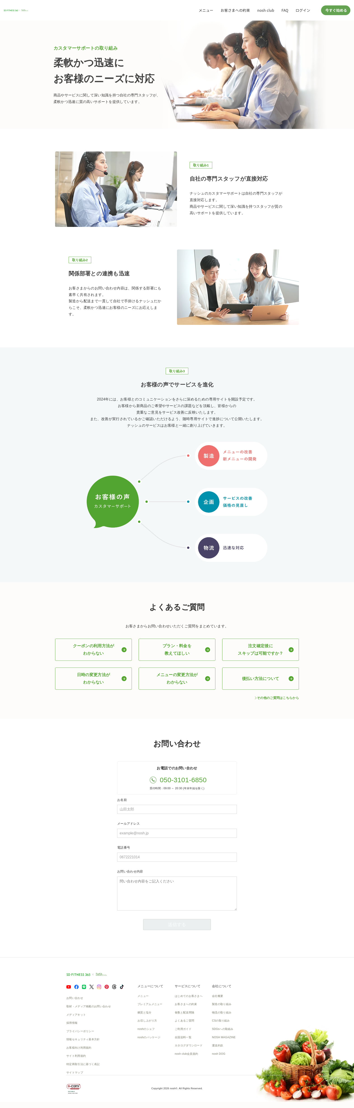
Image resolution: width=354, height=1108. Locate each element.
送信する (177, 924)
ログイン (303, 10)
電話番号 (123, 847)
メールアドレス (128, 823)
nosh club (265, 10)
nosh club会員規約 (186, 1053)
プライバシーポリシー (80, 1031)
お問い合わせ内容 (130, 871)
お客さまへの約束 (235, 10)
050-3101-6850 (183, 780)
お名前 (122, 799)
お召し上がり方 (147, 1020)
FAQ (285, 10)
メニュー (206, 10)
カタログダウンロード (189, 1045)
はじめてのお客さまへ (189, 996)
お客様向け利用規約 (78, 1047)
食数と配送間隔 (184, 1012)
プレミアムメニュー (150, 1004)
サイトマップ (74, 1072)
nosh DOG (218, 1053)
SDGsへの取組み (222, 1029)
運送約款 (217, 1045)
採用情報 (71, 1022)
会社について (221, 986)
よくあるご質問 (184, 1020)
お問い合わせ (74, 998)
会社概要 (217, 996)
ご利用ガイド (183, 1029)
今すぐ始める (335, 10)
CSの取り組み (221, 1020)
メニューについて (150, 986)
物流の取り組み (221, 1012)
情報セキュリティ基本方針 (83, 1039)
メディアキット (76, 1014)
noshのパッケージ (148, 1037)
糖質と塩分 (144, 1012)
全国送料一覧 (183, 1037)
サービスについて (187, 986)
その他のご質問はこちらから (278, 698)
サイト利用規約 (76, 1055)
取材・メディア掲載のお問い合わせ (88, 1006)
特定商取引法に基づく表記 (83, 1064)
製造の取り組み (221, 1004)
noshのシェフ (146, 1029)
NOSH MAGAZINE (224, 1037)
